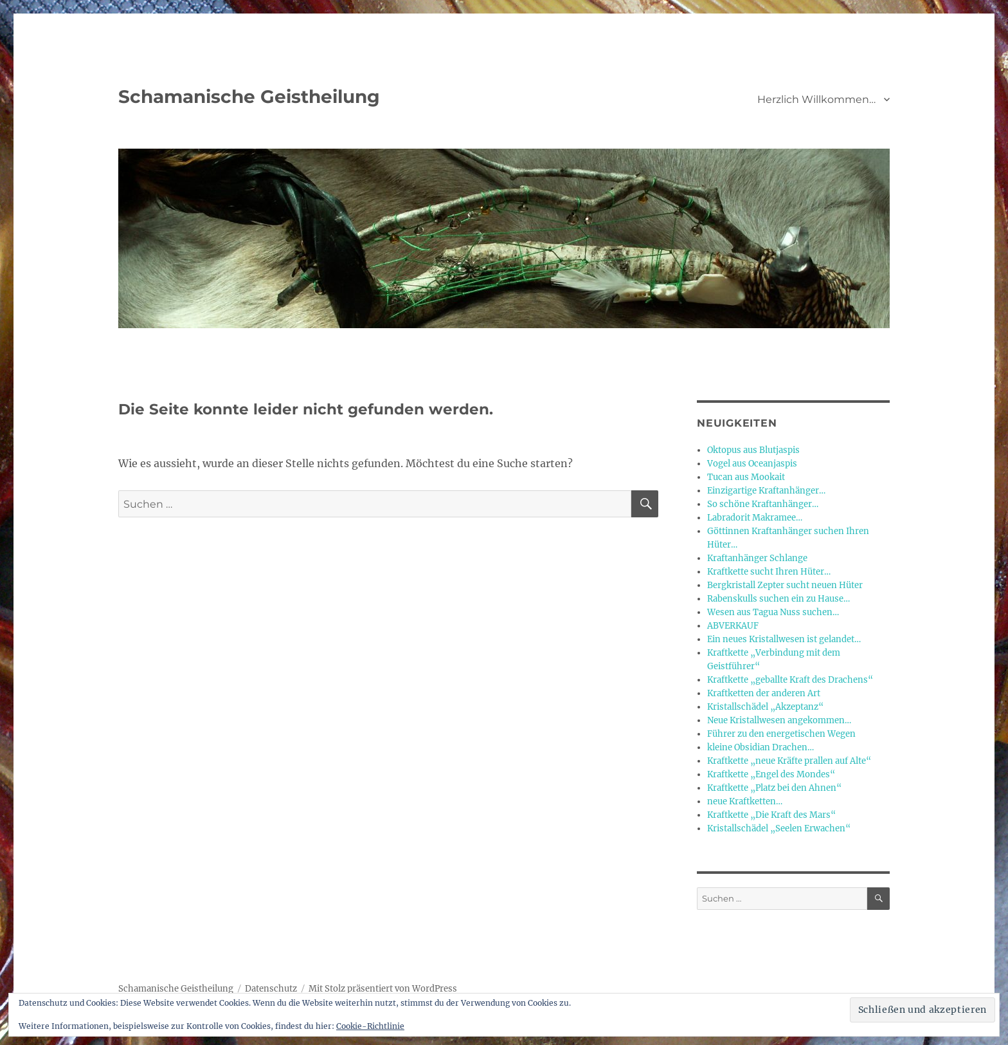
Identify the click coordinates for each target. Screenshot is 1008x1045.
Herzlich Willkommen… (816, 99)
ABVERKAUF (733, 625)
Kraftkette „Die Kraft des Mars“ (771, 814)
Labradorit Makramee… (754, 517)
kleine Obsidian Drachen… (760, 747)
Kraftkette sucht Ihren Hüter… (769, 571)
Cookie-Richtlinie (370, 1026)
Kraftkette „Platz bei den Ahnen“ (774, 787)
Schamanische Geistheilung (249, 96)
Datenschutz (271, 988)
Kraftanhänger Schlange (757, 558)
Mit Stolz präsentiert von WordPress (383, 988)
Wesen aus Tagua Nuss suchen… (773, 612)
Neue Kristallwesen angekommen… (779, 720)
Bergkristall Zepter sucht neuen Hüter (785, 585)
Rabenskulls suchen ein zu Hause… (778, 598)
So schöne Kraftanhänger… (762, 504)
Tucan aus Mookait (746, 477)
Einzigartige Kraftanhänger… (766, 490)
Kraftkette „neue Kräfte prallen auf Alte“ (789, 760)
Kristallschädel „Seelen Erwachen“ (779, 828)
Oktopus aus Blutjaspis (753, 450)
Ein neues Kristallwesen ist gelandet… (784, 639)
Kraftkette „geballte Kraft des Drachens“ (790, 679)
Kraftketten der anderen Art (763, 693)
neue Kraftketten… (744, 801)
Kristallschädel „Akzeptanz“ (765, 706)
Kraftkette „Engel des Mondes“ (771, 774)
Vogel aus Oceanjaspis (752, 463)
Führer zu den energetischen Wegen (781, 733)
